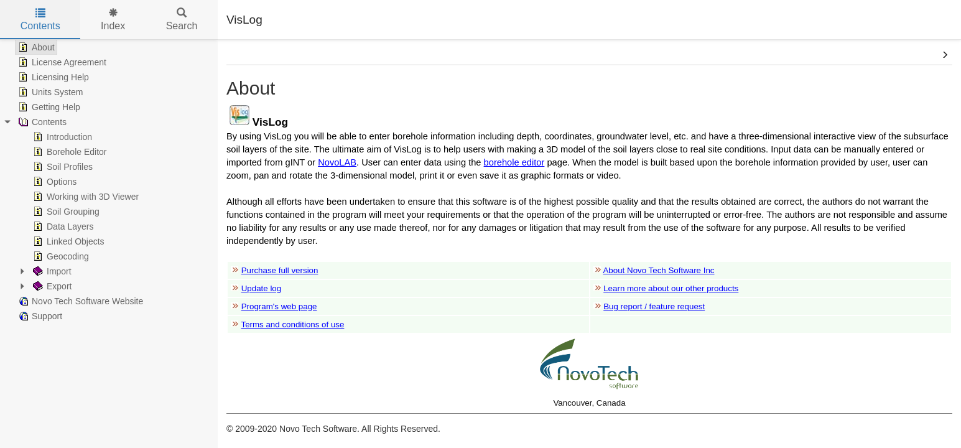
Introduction (61, 136)
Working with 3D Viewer (84, 196)
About (35, 47)
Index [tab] (113, 19)
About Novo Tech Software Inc (658, 270)
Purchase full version (279, 270)
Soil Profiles (61, 166)
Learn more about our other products (670, 288)
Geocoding (59, 256)
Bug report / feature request (654, 306)
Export (51, 286)
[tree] (109, 182)
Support (39, 316)
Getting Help (48, 107)
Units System (49, 92)
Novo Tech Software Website (79, 301)
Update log (261, 288)
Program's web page (279, 306)
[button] (944, 55)
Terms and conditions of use (292, 324)
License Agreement (61, 62)
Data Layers (61, 226)
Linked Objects (67, 241)
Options (53, 181)
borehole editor (514, 162)
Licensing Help (52, 77)
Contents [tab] (40, 19)
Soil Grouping (65, 211)
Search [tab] (182, 19)
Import (51, 271)
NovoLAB (337, 162)
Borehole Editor (68, 151)
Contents (41, 121)
